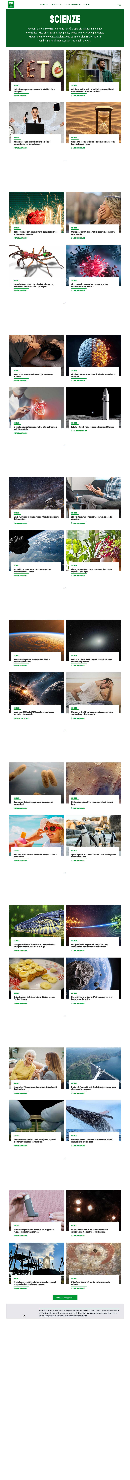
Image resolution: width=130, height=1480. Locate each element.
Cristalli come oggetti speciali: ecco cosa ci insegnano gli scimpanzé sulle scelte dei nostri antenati (35, 1439)
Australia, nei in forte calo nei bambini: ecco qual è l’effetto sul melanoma (35, 952)
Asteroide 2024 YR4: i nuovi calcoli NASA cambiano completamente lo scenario (32, 636)
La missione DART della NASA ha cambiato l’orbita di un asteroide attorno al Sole (35, 794)
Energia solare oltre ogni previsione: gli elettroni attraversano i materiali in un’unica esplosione (88, 1051)
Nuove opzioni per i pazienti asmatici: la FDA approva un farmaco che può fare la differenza (36, 1373)
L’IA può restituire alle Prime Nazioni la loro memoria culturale (92, 1435)
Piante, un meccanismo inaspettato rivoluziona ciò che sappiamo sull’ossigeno (91, 636)
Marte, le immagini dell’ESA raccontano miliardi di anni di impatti (90, 891)
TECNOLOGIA (56, 5)
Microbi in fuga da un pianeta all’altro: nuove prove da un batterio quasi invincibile (90, 1113)
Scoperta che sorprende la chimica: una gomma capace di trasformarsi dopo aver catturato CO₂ (36, 1273)
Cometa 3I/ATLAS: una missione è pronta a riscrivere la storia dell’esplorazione (93, 734)
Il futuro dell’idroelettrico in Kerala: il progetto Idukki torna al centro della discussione (93, 1211)
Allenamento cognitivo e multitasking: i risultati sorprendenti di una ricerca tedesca (31, 160)
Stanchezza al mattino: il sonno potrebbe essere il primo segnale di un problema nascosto (92, 794)
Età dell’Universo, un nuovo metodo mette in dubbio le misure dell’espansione (35, 576)
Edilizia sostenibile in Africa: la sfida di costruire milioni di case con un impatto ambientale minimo (92, 96)
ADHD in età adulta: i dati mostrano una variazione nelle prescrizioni (90, 576)
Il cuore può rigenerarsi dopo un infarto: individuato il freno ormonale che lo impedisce (34, 260)
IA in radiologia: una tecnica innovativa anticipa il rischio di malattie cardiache (34, 478)
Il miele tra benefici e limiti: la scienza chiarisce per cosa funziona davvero (33, 1113)
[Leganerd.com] (11, 4)
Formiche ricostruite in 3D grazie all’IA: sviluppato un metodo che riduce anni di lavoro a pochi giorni (36, 320)
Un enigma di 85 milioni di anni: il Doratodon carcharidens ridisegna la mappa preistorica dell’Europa (36, 1049)
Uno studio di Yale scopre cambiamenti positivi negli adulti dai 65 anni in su (35, 1211)
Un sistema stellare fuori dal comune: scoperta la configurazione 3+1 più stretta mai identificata (91, 1375)
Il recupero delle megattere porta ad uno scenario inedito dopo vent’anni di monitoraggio (93, 1271)
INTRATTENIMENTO (72, 5)
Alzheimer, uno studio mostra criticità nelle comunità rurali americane (90, 418)
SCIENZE (44, 5)
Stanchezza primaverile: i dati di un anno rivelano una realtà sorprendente (92, 260)
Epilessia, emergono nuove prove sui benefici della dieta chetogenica (35, 94)
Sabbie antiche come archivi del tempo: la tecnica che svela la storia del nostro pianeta (91, 158)
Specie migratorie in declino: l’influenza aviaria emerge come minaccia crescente (92, 952)
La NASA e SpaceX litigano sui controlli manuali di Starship (90, 476)
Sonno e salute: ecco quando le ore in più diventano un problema (36, 416)
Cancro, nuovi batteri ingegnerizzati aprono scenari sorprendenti (33, 891)
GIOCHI (86, 5)
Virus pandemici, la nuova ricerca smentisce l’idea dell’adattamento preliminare (93, 320)
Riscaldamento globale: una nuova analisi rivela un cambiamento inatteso (36, 734)
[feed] (24, 1477)
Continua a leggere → (65, 1459)
